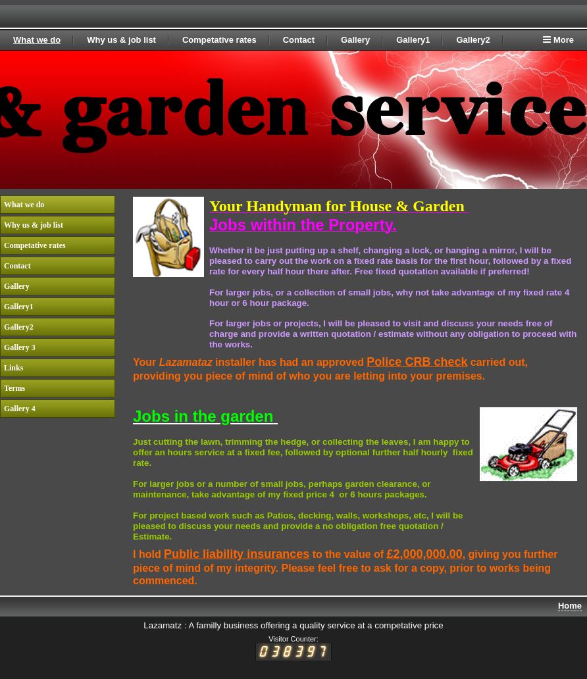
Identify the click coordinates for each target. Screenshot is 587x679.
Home (570, 606)
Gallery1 (413, 40)
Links (13, 367)
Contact (299, 40)
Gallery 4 (20, 408)
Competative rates (219, 40)
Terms (14, 388)
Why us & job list (121, 40)
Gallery (355, 40)
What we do (37, 40)
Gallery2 (473, 40)
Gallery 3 (20, 347)
